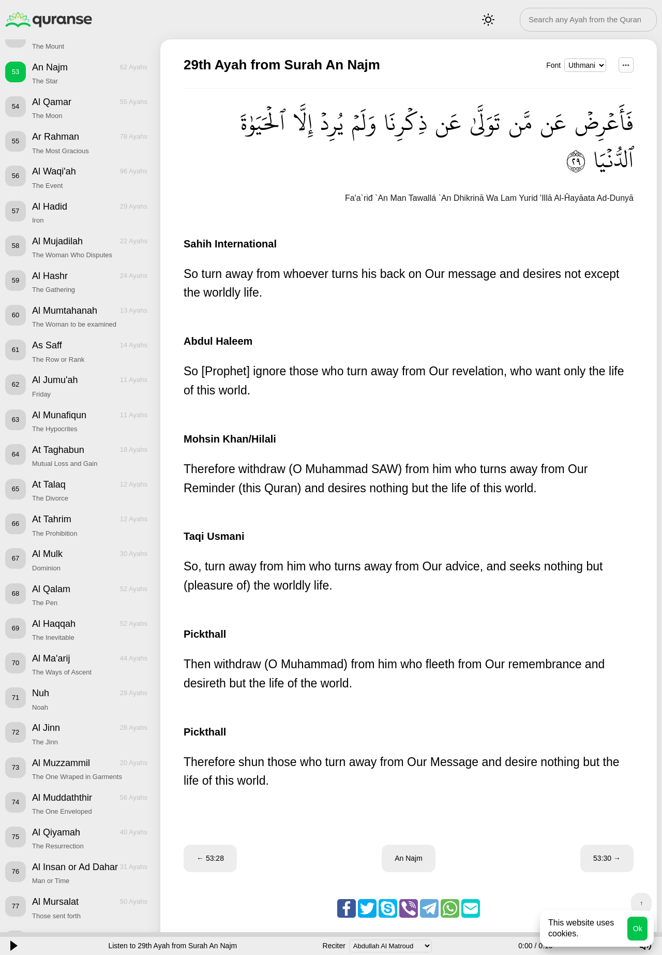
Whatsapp (450, 908)
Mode (488, 20)
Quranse (48, 19)
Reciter (334, 946)
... (626, 64)
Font (553, 65)
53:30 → (607, 858)
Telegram (429, 908)
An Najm (409, 858)
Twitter (367, 908)
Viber (408, 908)
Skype (388, 908)
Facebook (346, 908)
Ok (637, 928)
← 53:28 (210, 858)
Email (470, 908)
